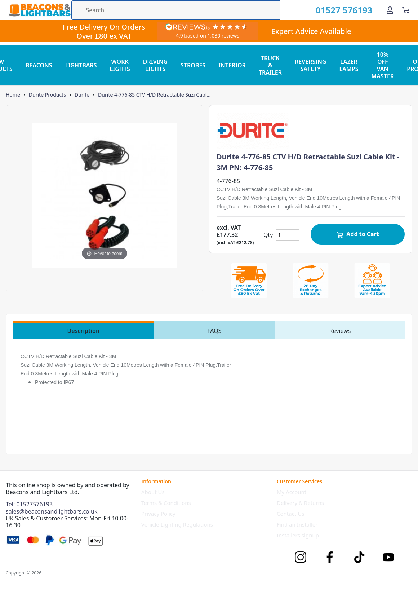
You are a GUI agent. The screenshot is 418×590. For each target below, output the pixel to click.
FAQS (214, 331)
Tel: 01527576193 (29, 504)
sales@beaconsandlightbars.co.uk (52, 511)
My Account (291, 492)
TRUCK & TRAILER (270, 65)
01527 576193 (344, 10)
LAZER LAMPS (348, 65)
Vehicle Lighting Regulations (177, 524)
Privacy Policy (158, 513)
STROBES (193, 65)
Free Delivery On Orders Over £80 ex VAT (104, 31)
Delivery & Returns (300, 502)
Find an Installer (297, 524)
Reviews (340, 331)
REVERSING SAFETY (310, 65)
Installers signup (298, 535)
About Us (153, 492)
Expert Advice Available (311, 31)
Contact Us (290, 513)
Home (13, 95)
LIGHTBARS (81, 65)
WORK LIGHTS (120, 65)
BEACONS (39, 65)
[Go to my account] (389, 10)
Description (83, 331)
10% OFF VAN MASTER (382, 65)
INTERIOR (232, 65)
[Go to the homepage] (39, 10)
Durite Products (47, 95)
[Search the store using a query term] (175, 10)
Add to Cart (357, 234)
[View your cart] (405, 10)
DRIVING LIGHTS (155, 65)
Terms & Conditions (166, 502)
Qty (268, 234)
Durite (82, 95)
